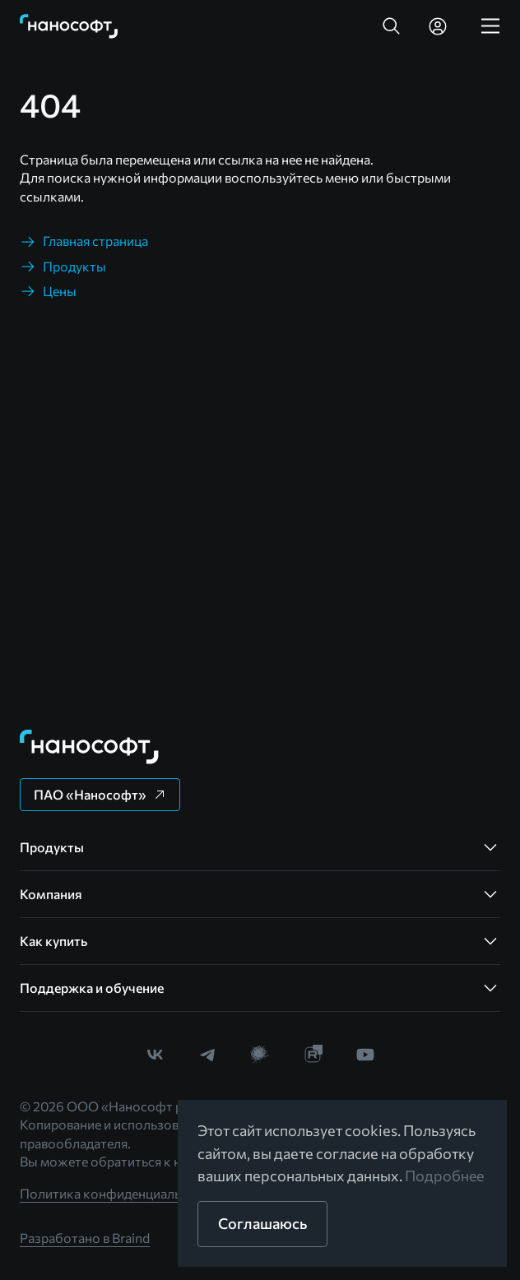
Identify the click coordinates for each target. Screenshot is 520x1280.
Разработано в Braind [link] (85, 1237)
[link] (69, 26)
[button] (392, 26)
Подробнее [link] (445, 1175)
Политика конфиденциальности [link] (118, 1193)
